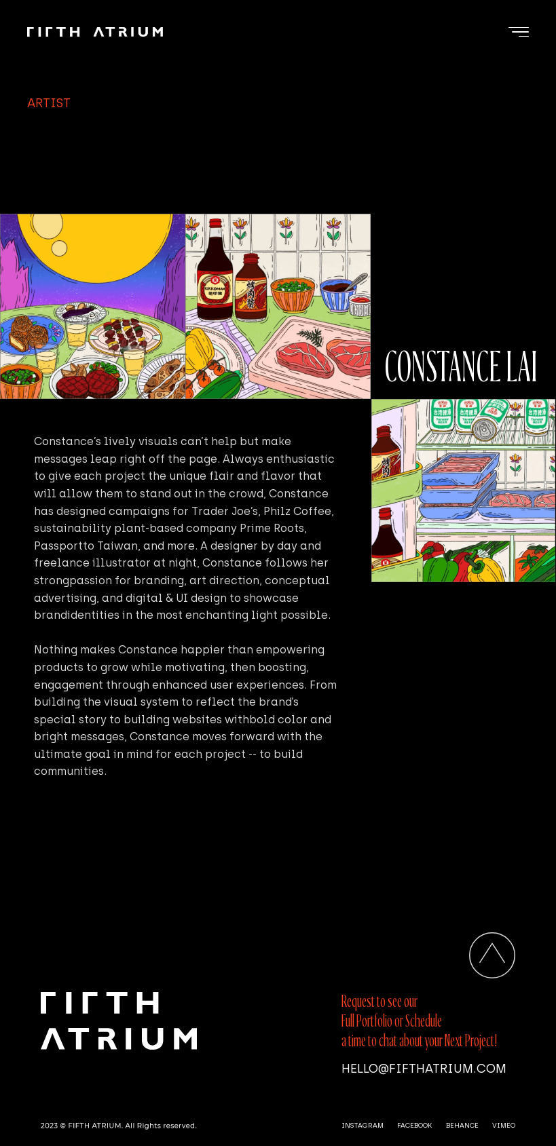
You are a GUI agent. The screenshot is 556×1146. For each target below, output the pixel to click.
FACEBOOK (414, 1125)
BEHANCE (462, 1125)
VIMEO (503, 1125)
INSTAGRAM (362, 1125)
